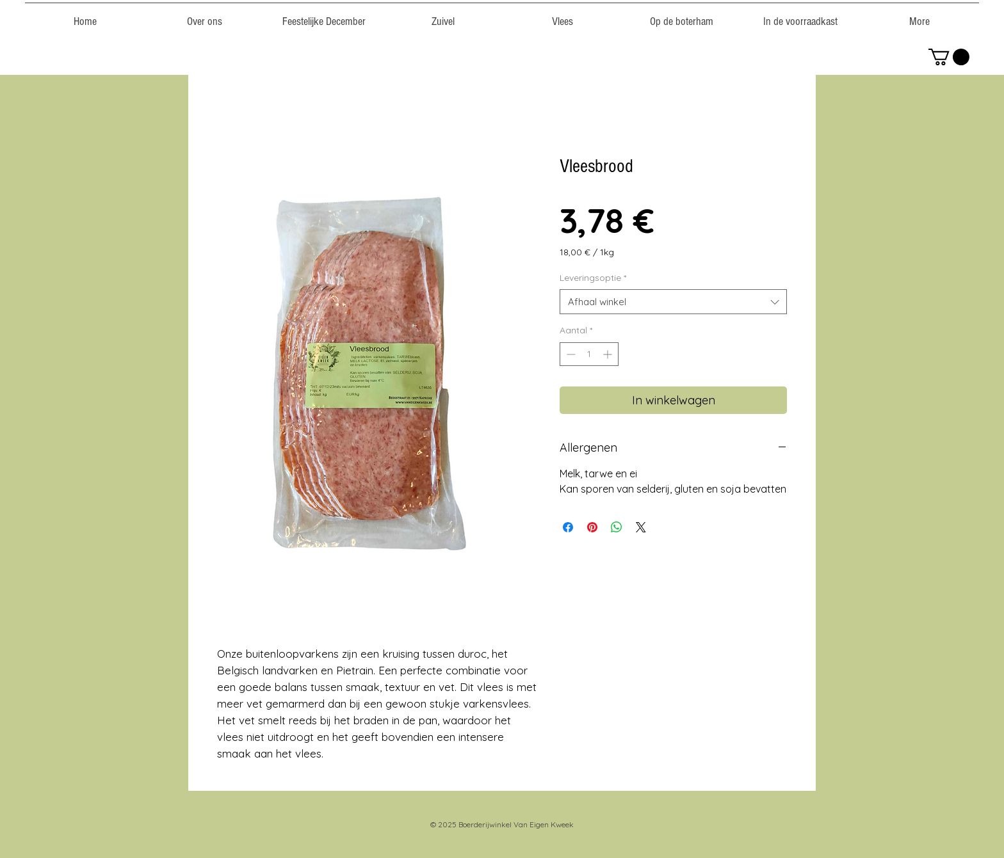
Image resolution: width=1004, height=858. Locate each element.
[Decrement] (570, 354)
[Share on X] (641, 527)
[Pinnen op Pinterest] (592, 527)
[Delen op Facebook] (568, 527)
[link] (948, 57)
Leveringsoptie (593, 277)
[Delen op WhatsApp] (616, 527)
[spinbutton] (589, 354)
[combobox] (673, 301)
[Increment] (609, 354)
